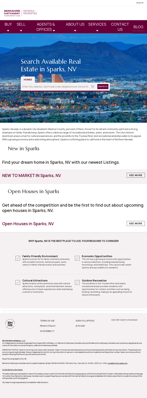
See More (135, 175)
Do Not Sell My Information (12, 370)
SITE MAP (80, 325)
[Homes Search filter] (92, 86)
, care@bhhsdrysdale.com (117, 363)
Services (97, 24)
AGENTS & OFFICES (85, 320)
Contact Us (120, 27)
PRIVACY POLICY (48, 325)
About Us (75, 24)
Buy (8, 24)
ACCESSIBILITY (47, 331)
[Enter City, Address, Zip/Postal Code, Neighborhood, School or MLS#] (55, 86)
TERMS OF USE (47, 320)
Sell (21, 24)
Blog (138, 26)
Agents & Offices (45, 27)
